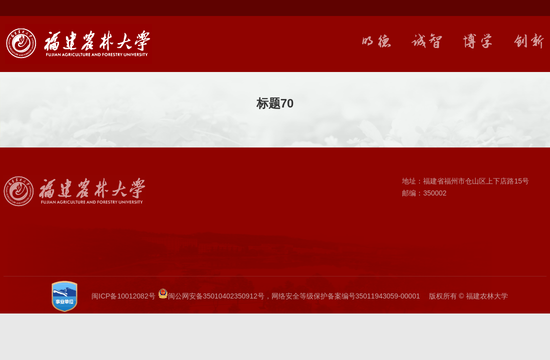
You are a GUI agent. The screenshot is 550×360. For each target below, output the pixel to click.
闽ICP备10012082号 (124, 296)
